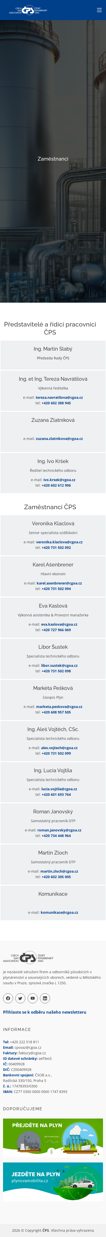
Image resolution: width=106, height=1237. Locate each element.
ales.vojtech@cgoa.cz (59, 747)
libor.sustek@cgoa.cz (59, 665)
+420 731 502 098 (56, 671)
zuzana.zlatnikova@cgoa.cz (59, 438)
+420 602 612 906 (56, 485)
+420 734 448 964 (56, 835)
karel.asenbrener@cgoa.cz (59, 583)
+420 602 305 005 (56, 876)
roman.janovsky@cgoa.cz (59, 830)
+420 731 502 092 (56, 547)
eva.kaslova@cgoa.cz (59, 624)
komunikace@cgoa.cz (59, 912)
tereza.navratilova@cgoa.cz (59, 397)
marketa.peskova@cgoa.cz (59, 706)
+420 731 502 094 (56, 588)
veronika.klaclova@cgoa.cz (59, 542)
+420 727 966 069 (56, 629)
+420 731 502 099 (56, 753)
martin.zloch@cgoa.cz (59, 871)
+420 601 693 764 (56, 794)
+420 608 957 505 (56, 712)
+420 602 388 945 (56, 403)
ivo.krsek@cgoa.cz (59, 479)
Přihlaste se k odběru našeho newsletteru (44, 1012)
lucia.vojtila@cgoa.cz (59, 789)
